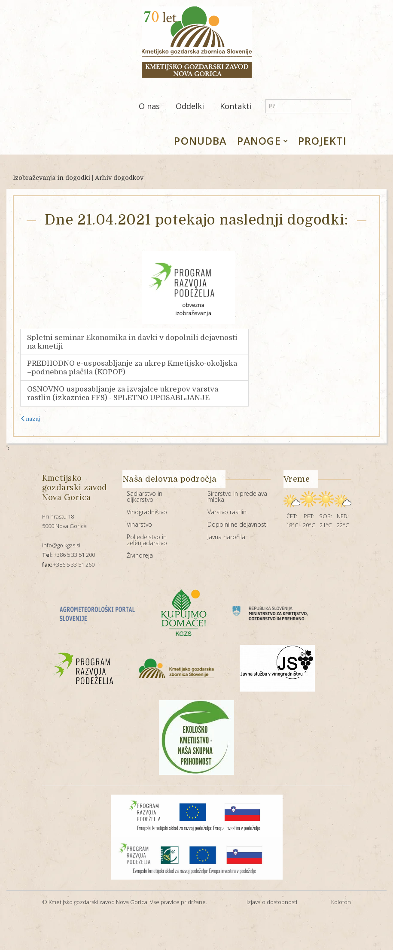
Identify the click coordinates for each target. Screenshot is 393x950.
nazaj (30, 419)
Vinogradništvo (147, 512)
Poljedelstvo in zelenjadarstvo (147, 540)
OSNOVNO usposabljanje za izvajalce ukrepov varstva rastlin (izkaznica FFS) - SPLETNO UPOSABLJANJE (122, 393)
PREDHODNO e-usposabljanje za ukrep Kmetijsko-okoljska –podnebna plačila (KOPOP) (132, 367)
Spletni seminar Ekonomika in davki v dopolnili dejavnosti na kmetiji (132, 342)
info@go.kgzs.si (61, 545)
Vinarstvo (139, 524)
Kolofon (341, 902)
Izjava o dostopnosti (272, 902)
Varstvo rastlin (227, 512)
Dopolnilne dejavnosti (237, 524)
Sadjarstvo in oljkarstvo (144, 496)
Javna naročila (226, 537)
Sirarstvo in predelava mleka (237, 496)
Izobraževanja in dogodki (51, 177)
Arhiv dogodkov (119, 177)
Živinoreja (140, 555)
